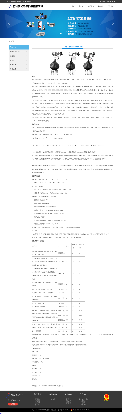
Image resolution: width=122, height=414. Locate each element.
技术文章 (68, 401)
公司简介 (37, 399)
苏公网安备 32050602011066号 (80, 410)
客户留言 (68, 403)
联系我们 (91, 6)
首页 (73, 6)
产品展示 (110, 6)
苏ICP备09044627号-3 (64, 410)
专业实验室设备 (15, 51)
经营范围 (37, 401)
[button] (9, 24)
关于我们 (81, 6)
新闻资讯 (100, 6)
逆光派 (53, 399)
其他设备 (13, 69)
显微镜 (12, 56)
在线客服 (12, 404)
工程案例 (68, 399)
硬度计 (12, 60)
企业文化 (37, 403)
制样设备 (13, 64)
